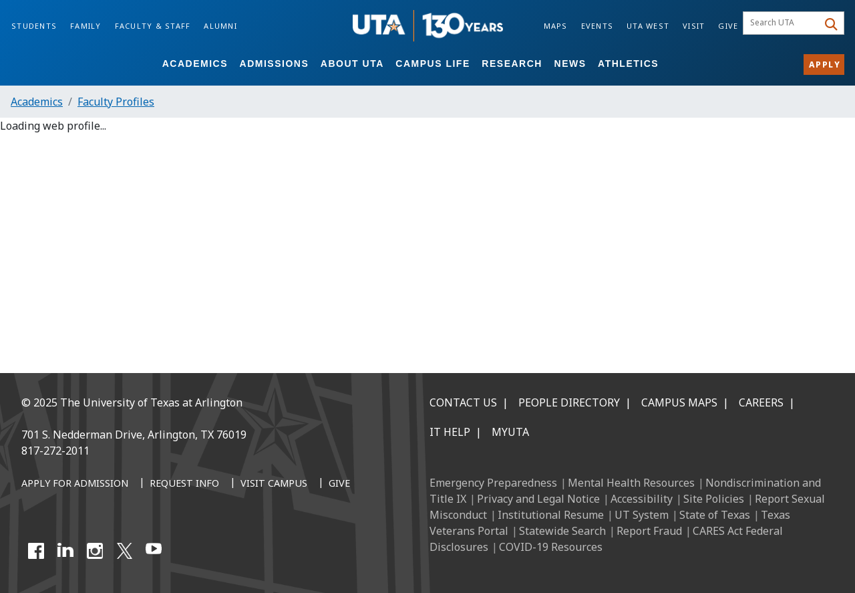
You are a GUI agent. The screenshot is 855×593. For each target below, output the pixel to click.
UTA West (648, 26)
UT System (642, 514)
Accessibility (642, 498)
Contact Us (463, 402)
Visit (694, 26)
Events (597, 26)
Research (512, 63)
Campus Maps (679, 402)
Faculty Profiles (115, 101)
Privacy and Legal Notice (538, 498)
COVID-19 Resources (551, 547)
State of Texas (714, 514)
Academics (195, 63)
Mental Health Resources (631, 482)
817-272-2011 (55, 450)
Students (34, 26)
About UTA (352, 63)
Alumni (220, 26)
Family (86, 26)
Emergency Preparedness (493, 482)
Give (728, 26)
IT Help (450, 432)
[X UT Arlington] (124, 551)
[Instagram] (95, 551)
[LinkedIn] (65, 551)
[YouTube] (154, 551)
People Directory (569, 402)
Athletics (628, 63)
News (570, 63)
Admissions (274, 63)
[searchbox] (782, 23)
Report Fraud (649, 530)
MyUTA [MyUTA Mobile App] (510, 432)
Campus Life (432, 63)
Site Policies (713, 498)
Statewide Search (562, 530)
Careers (761, 402)
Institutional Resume (551, 514)
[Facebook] (36, 551)
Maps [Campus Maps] (556, 26)
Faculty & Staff (153, 26)
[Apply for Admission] (74, 484)
